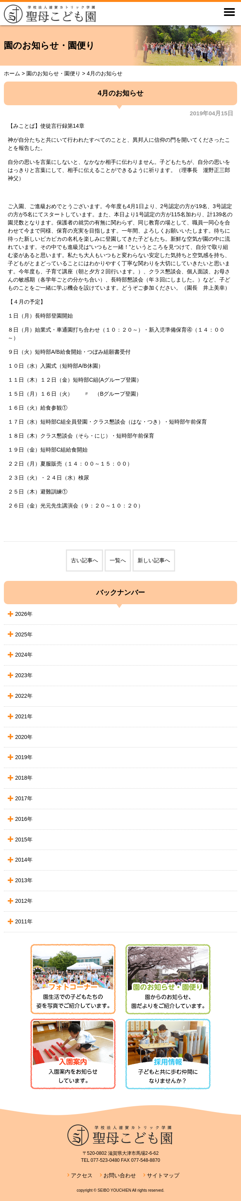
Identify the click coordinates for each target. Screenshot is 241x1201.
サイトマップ (163, 1175)
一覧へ (118, 560)
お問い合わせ (119, 1175)
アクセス (82, 1175)
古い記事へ (84, 560)
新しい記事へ (154, 560)
